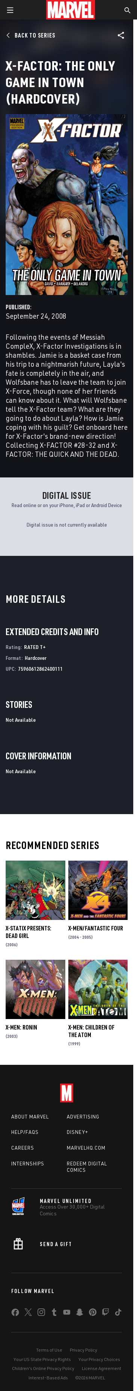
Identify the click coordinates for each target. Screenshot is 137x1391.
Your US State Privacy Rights (42, 1359)
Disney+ (77, 1132)
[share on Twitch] (105, 1313)
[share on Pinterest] (92, 1313)
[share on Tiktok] (118, 1313)
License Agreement (101, 1368)
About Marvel (30, 1117)
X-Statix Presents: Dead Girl (28, 931)
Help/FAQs (25, 1132)
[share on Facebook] (15, 1314)
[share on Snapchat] (79, 1313)
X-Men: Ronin (21, 1027)
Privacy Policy (83, 1350)
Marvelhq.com (86, 1148)
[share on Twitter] (28, 1313)
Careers (22, 1148)
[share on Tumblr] (54, 1313)
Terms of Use (49, 1350)
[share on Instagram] (41, 1313)
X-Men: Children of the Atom (91, 1031)
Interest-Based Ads (48, 1377)
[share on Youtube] (67, 1313)
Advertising (83, 1117)
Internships (27, 1164)
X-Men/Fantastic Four (95, 928)
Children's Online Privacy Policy (43, 1368)
